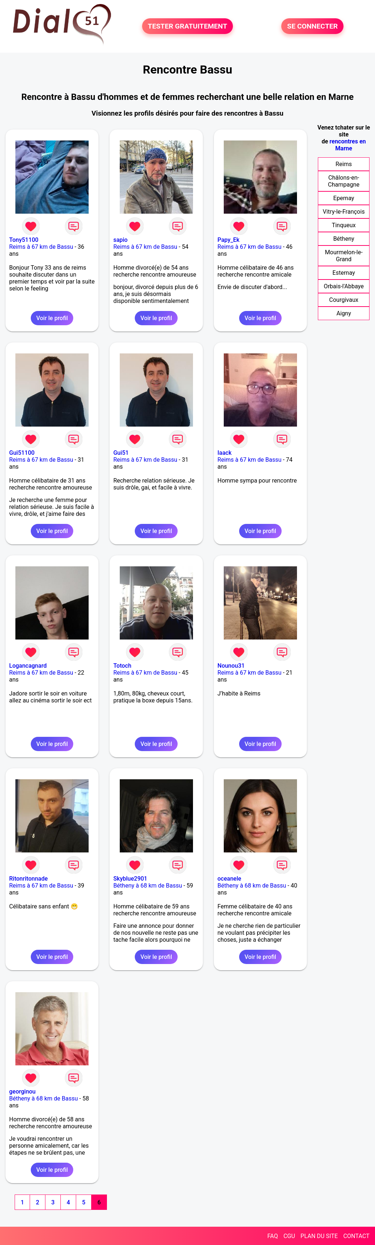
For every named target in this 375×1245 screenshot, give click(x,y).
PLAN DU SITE (319, 1236)
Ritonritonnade (28, 878)
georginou (22, 1091)
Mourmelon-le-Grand (344, 256)
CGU (289, 1236)
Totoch (122, 665)
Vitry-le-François (344, 211)
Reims (343, 164)
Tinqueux (344, 225)
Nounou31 (231, 665)
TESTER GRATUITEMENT (187, 26)
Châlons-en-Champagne (344, 181)
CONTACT (356, 1236)
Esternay (344, 272)
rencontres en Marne (348, 145)
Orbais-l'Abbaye (344, 286)
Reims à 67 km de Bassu (41, 246)
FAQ (272, 1236)
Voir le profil (52, 318)
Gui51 (121, 452)
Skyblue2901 (130, 878)
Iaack (224, 452)
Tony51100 (23, 239)
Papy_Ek (229, 239)
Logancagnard (28, 665)
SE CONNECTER (312, 26)
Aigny (344, 313)
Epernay (343, 198)
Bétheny (343, 238)
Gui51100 (21, 452)
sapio (120, 239)
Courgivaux (344, 299)
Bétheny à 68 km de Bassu (147, 885)
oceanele (229, 878)
